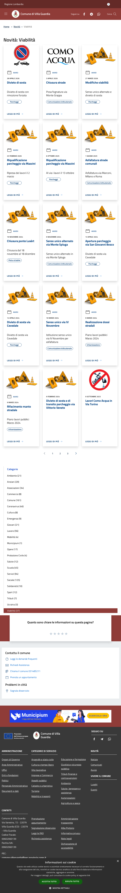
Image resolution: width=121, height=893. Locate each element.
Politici (5, 780)
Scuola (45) (12, 567)
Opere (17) (12, 549)
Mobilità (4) (12, 537)
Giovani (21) (13, 524)
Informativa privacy (70, 833)
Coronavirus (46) (15, 506)
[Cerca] (115, 14)
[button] (60, 888)
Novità (17, 26)
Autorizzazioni (68, 798)
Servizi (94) (12, 574)
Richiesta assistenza (41, 838)
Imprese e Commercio (42, 775)
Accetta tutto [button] (49, 881)
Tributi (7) (12, 598)
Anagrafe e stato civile (42, 759)
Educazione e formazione (73, 759)
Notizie (94, 759)
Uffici (4, 770)
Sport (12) (12, 592)
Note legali (66, 838)
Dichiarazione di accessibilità (69, 846)
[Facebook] (83, 14)
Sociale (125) (13, 580)
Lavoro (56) (12, 531)
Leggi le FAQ (37, 833)
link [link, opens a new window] (88, 875)
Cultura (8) (12, 512)
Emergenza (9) (14, 518)
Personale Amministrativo (15, 786)
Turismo (35, 791)
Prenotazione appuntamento (38, 820)
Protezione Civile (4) (17, 555)
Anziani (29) (13, 482)
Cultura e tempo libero (42, 764)
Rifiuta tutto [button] (72, 881)
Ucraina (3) (12, 604)
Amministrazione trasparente (69, 820)
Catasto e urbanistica (41, 786)
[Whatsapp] (98, 14)
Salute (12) (12, 561)
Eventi (94, 789)
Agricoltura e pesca (70, 803)
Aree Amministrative (12, 764)
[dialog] (60, 875)
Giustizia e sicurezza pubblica (71, 766)
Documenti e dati (10, 791)
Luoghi (94, 784)
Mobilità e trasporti (40, 796)
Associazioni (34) (15, 488)
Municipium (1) (14, 543)
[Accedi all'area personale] (108, 4)
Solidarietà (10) (14, 586)
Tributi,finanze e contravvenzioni (69, 776)
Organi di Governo (11, 759)
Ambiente (66, 783)
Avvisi (12, 72)
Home (6, 26)
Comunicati (96, 764)
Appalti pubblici (39, 780)
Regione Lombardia (13, 4)
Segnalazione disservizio (43, 828)
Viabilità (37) (13, 610)
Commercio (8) (14, 494)
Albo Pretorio (67, 828)
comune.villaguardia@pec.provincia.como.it (24, 857)
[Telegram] (90, 14)
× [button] (118, 861)
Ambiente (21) (14, 475)
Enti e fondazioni (10, 775)
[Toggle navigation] (6, 13)
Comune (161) (14, 500)
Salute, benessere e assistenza (71, 790)
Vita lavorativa (38, 770)
